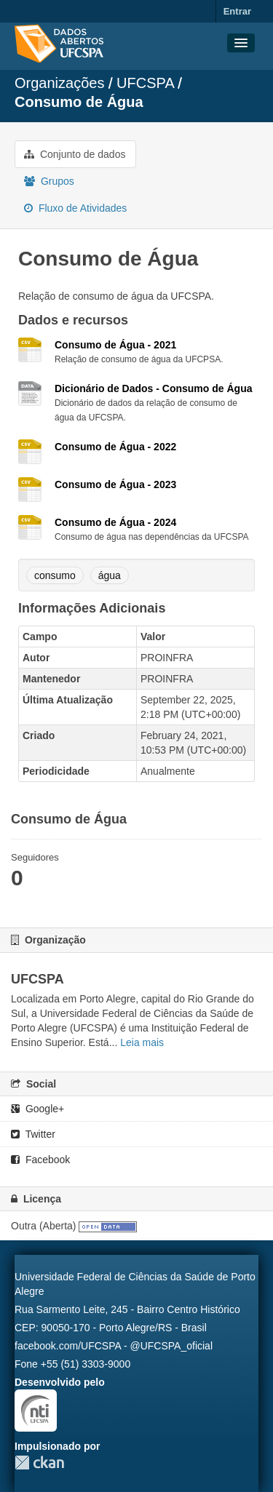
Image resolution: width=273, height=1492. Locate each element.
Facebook (40, 1159)
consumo (55, 575)
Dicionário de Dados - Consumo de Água (153, 388)
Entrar (237, 11)
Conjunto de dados (74, 154)
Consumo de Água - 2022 (115, 446)
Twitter (33, 1134)
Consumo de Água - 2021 (115, 345)
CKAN (39, 1462)
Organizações (59, 83)
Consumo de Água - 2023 (115, 484)
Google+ (37, 1108)
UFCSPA (145, 83)
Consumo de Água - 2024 (115, 522)
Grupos (49, 181)
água (109, 575)
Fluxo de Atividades (75, 208)
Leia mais (142, 1042)
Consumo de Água (79, 102)
